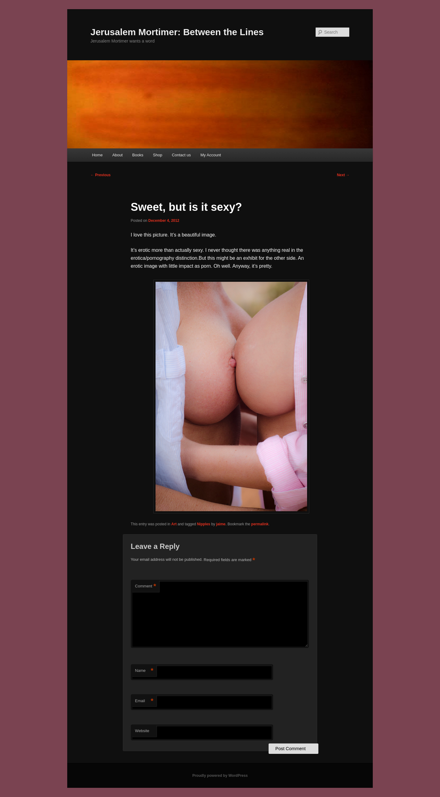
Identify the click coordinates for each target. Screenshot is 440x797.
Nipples (203, 524)
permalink (260, 524)
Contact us (181, 155)
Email (144, 701)
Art (174, 524)
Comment (145, 586)
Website (142, 730)
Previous (100, 175)
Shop (157, 155)
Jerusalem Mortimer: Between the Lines (177, 32)
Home (97, 155)
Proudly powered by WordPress (220, 775)
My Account (210, 155)
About (117, 155)
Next (343, 175)
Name (144, 670)
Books (137, 155)
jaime (221, 524)
